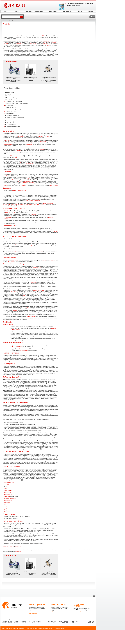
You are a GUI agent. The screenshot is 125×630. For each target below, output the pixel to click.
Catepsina (6, 506)
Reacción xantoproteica (10, 257)
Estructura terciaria (29, 204)
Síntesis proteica (8, 500)
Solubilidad (6, 211)
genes (48, 45)
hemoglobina (19, 43)
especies (30, 143)
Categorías (6, 546)
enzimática (54, 42)
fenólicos (15, 251)
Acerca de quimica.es (37, 605)
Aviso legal (29, 628)
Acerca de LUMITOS (58, 605)
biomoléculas (46, 41)
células (32, 182)
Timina (5, 488)
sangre (20, 181)
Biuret (5, 504)
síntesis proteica (9, 156)
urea (24, 295)
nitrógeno (36, 148)
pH (43, 198)
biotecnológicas (31, 316)
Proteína (19, 550)
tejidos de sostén (53, 185)
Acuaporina (7, 508)
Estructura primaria (48, 203)
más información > (33, 613)
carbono (20, 148)
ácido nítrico (11, 261)
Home (3, 20)
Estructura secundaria (8, 204)
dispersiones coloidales (44, 136)
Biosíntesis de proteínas (10, 498)
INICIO (5, 12)
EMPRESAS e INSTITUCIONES (34, 12)
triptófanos (36, 290)
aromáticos (15, 260)
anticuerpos (33, 43)
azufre (55, 148)
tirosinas (42, 290)
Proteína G (6, 511)
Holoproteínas (7, 492)
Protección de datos (59, 628)
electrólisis (33, 214)
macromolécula (44, 141)
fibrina (18, 329)
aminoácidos (42, 36)
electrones (15, 245)
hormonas (14, 180)
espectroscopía (14, 291)
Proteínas (11, 546)
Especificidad (7, 217)
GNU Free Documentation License (76, 550)
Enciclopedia (9, 20)
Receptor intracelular (9, 510)
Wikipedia (39, 550)
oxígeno (31, 148)
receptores (24, 182)
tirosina (41, 251)
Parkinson (27, 307)
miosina (34, 184)
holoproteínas (19, 345)
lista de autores (18, 551)
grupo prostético (24, 350)
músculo (5, 185)
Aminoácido (7, 485)
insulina (12, 346)
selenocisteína (29, 163)
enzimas (28, 178)
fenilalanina (52, 260)
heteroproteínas (22, 349)
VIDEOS (91, 12)
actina (27, 184)
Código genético (8, 490)
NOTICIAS (16, 12)
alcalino (46, 242)
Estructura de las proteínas (19, 190)
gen (20, 162)
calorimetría (33, 282)
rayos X (56, 231)
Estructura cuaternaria (39, 204)
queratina (53, 328)
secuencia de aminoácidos (33, 200)
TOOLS (80, 12)
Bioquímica (18, 546)
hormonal (5, 43)
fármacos (15, 310)
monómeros (34, 135)
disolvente (21, 136)
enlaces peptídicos (7, 144)
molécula (19, 150)
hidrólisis (7, 140)
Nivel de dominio (19, 204)
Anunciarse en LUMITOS (78, 605)
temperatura (8, 212)
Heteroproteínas (8, 494)
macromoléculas (17, 36)
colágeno (45, 43)
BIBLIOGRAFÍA (67, 12)
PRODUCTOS (53, 12)
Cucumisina (7, 502)
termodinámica (37, 267)
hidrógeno (25, 148)
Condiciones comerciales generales (43, 628)
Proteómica (7, 496)
